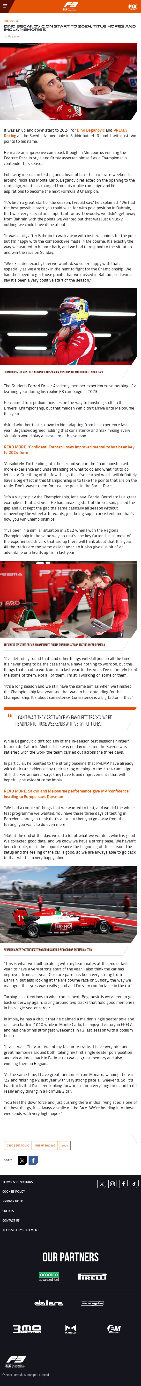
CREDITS (8, 1211)
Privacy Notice (13, 1201)
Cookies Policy (13, 1191)
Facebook (33, 1160)
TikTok (134, 1184)
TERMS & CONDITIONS (17, 1182)
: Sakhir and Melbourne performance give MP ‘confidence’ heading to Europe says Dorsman (67, 793)
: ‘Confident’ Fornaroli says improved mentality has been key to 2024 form (69, 449)
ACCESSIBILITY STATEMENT (20, 1230)
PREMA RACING (45, 1145)
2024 (65, 1145)
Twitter (101, 1184)
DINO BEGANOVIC (18, 1145)
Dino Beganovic (91, 130)
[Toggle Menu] (1, 3)
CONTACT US (11, 1220)
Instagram (112, 1184)
